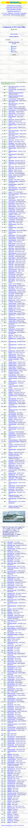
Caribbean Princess (11, 717)
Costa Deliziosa (12, 374)
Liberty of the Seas (11, 563)
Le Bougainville (12, 216)
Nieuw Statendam (11, 628)
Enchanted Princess (12, 571)
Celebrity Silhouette (13, 370)
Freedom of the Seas (12, 721)
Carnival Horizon (11, 743)
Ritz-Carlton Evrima (13, 103)
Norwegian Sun (12, 436)
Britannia (9, 610)
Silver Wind (11, 173)
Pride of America (11, 728)
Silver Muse (11, 166)
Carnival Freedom (11, 698)
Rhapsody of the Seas (12, 685)
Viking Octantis (12, 113)
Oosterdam (9, 543)
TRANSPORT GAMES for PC (14, 11)
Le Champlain (12, 221)
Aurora (8, 575)
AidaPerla (9, 754)
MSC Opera (10, 796)
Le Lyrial (10, 298)
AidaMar (9, 799)
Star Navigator (12, 275)
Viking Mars (11, 256)
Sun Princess (12, 490)
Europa (10, 175)
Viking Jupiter (12, 261)
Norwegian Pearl (12, 498)
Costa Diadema (11, 757)
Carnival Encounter (13, 446)
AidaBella (9, 789)
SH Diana (11, 179)
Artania (9, 639)
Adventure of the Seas (14, 454)
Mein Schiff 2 (10, 648)
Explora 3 (11, 121)
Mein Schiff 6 (10, 555)
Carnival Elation (11, 762)
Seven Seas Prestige (13, 100)
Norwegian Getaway (12, 623)
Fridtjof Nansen (10, 716)
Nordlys (9, 812)
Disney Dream (12, 245)
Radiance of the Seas (14, 466)
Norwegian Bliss (12, 449)
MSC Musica (10, 704)
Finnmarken (10, 817)
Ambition (11, 392)
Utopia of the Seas (13, 403)
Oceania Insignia (12, 313)
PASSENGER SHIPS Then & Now (14, 7)
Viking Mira (11, 246)
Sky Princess (10, 580)
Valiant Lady (11, 477)
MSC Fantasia (12, 421)
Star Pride (11, 296)
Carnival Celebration (12, 746)
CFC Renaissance (13, 382)
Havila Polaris (10, 660)
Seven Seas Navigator (14, 193)
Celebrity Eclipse (12, 368)
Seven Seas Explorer (13, 136)
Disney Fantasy (12, 243)
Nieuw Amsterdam (13, 406)
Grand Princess (12, 463)
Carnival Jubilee (11, 741)
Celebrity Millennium (13, 386)
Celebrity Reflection (13, 440)
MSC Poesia (10, 652)
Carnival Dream (11, 736)
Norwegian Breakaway (12, 634)
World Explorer (12, 236)
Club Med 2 (11, 330)
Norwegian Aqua (12, 347)
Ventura (9, 640)
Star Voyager (10, 551)
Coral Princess (12, 328)
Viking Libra (11, 248)
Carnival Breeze (11, 738)
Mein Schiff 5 (10, 559)
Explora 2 (11, 170)
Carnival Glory (10, 708)
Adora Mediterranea (13, 476)
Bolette (10, 336)
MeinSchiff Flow (12, 412)
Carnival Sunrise (11, 768)
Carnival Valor (10, 706)
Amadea (10, 241)
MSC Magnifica (10, 594)
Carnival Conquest (11, 711)
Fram (8, 692)
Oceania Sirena (12, 306)
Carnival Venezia (11, 786)
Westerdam (11, 460)
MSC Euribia (10, 647)
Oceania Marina (12, 240)
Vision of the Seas (11, 701)
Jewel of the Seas (13, 469)
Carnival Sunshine (11, 780)
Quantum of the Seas (12, 672)
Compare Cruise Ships (15, 14)
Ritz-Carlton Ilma (12, 89)
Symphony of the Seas (14, 371)
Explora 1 (11, 171)
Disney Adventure (13, 253)
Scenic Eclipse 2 (12, 116)
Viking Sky (11, 264)
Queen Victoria (12, 367)
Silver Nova (11, 119)
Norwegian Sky (10, 582)
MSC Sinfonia (10, 770)
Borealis (10, 352)
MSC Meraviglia (11, 684)
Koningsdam (10, 615)
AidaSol (9, 802)
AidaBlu (9, 804)
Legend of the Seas (13, 322)
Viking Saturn (12, 254)
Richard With (10, 815)
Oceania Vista (12, 211)
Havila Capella (10, 682)
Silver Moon (11, 160)
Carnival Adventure (13, 482)
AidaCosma (10, 773)
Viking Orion (11, 262)
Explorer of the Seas (12, 599)
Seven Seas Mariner (13, 189)
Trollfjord (9, 811)
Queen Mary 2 (12, 272)
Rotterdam (9, 612)
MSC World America (13, 400)
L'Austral (11, 308)
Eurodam (11, 419)
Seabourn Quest (12, 148)
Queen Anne (11, 390)
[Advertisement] (14, 20)
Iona (8, 735)
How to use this (14, 34)
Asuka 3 (10, 192)
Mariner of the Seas (11, 590)
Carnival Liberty (11, 679)
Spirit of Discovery (13, 269)
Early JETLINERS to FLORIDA (14, 9)
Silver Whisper (12, 146)
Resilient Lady (12, 474)
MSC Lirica (9, 778)
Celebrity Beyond (13, 362)
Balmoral (9, 806)
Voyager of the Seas (12, 695)
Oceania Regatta (12, 285)
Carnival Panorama (11, 730)
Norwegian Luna (12, 341)
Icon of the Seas (12, 332)
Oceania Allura (12, 209)
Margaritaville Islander (12, 602)
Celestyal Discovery (12, 794)
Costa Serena (10, 709)
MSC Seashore (10, 632)
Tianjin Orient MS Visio (12, 642)
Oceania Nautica (12, 303)
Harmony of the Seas (13, 457)
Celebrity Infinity (12, 401)
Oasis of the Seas (11, 572)
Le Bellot (11, 214)
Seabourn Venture (13, 127)
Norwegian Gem (12, 492)
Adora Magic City (11, 783)
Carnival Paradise (11, 727)
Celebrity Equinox (13, 363)
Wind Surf (11, 335)
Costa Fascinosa (11, 688)
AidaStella (9, 798)
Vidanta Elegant (12, 200)
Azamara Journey (13, 292)
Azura (8, 621)
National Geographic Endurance (16, 92)
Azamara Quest (12, 305)
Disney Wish (11, 203)
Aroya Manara (12, 288)
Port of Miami (16, 13)
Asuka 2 (10, 222)
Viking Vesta (11, 249)
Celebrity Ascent (12, 355)
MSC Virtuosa (10, 658)
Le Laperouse (12, 219)
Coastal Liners (10, 13)
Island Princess (12, 309)
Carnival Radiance (11, 759)
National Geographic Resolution (16, 95)
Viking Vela (11, 251)
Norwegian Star (11, 553)
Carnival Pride (12, 485)
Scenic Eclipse (12, 122)
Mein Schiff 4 (10, 542)
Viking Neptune (12, 258)
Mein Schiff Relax (13, 416)
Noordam (11, 452)
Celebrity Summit (13, 381)
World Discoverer (13, 227)
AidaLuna (9, 788)
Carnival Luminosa (13, 378)
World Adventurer (13, 224)
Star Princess (12, 487)
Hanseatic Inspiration (13, 181)
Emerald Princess (11, 693)
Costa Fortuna (10, 645)
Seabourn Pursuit (13, 124)
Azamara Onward (13, 319)
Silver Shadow (12, 144)
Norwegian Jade (11, 545)
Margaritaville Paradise (14, 441)
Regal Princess (10, 583)
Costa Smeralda (11, 760)
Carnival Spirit (12, 433)
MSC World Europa (13, 427)
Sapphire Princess (13, 417)
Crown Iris (9, 801)
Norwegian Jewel (13, 479)
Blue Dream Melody (12, 793)
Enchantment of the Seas (13, 764)
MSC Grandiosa (11, 671)
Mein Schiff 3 (10, 546)
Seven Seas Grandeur (14, 130)
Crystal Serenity (12, 98)
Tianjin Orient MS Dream (13, 567)
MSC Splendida (12, 414)
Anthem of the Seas (12, 663)
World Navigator (12, 232)
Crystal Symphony (13, 106)
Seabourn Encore (13, 163)
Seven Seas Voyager (13, 196)
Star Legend (11, 293)
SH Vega (11, 141)
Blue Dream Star (11, 807)
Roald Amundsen (11, 719)
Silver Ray (11, 114)
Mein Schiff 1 (10, 650)
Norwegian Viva (12, 338)
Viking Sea (11, 266)
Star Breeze (11, 295)
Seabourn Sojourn (13, 151)
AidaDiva (9, 791)
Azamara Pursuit (12, 290)
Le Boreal (11, 311)
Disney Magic (12, 279)
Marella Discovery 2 (12, 666)
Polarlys (9, 822)
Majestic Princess (11, 556)
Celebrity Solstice (13, 365)
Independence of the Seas (13, 617)
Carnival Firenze (11, 785)
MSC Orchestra (10, 661)
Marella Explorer (12, 473)
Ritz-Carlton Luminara (14, 86)
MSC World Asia (12, 398)
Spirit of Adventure (13, 271)
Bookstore (23, 14)
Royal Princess (10, 585)
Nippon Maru (11, 208)
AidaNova (9, 775)
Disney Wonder (12, 277)
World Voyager (12, 235)
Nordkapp (9, 819)
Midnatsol (9, 809)
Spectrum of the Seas (12, 587)
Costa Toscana (10, 767)
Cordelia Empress (11, 781)
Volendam (11, 394)
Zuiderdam (11, 462)
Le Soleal (11, 301)
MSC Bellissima (11, 667)
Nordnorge (9, 814)
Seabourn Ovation (13, 157)
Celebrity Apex (12, 317)
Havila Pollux (10, 669)
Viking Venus (12, 259)
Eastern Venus (12, 300)
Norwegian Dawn (11, 548)
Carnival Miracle (12, 424)
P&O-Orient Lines (6, 14)
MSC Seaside (10, 714)
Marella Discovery (11, 637)
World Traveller (12, 230)
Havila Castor (10, 675)
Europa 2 (11, 108)
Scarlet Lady (11, 489)
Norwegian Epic (11, 620)
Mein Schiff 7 (10, 613)
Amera (10, 283)
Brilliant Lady (11, 465)
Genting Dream (12, 274)
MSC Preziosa (10, 558)
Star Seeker (11, 287)
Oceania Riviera (12, 238)
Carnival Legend (12, 428)
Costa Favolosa (11, 700)
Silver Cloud (11, 168)
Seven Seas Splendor (14, 133)
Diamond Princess (13, 422)
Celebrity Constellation (14, 359)
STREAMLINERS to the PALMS (14, 5)
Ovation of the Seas (12, 653)
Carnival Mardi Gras (12, 751)
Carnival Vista (10, 744)
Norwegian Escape (11, 605)
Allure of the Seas (13, 501)
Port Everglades (23, 13)
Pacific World (10, 579)
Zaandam (11, 389)
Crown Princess (11, 677)
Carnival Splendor (11, 656)
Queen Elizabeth (12, 357)
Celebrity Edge (12, 321)
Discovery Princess (11, 566)
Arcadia (9, 550)
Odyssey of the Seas (12, 629)
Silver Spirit (11, 139)
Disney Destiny (12, 204)
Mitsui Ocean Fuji (13, 154)
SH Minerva (11, 143)
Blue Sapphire (12, 280)
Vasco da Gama (12, 354)
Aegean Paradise (11, 749)
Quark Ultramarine (13, 187)
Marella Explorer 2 (11, 577)
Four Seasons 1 (12, 110)
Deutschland (11, 432)
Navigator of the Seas (12, 596)
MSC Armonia (10, 772)
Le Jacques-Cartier (13, 213)
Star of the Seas (12, 325)
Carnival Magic (10, 740)
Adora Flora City (11, 776)
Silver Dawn (11, 162)
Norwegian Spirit (11, 593)
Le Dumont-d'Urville (13, 217)
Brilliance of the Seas (13, 506)
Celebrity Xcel (12, 350)
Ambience (11, 444)
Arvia (8, 733)
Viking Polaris (12, 111)
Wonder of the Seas (13, 409)
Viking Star (11, 267)
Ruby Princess (10, 690)
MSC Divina (10, 561)
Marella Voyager (12, 435)
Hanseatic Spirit (12, 176)
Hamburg (9, 608)
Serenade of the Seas (14, 495)
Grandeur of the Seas (12, 724)
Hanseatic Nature (13, 184)
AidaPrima (9, 755)
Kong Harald (10, 820)
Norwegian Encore (13, 395)
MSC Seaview (10, 712)
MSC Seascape (11, 626)
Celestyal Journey (13, 376)
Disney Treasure (12, 206)
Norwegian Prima (13, 344)
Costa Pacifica (10, 680)
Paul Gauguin (12, 201)
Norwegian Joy (12, 314)
